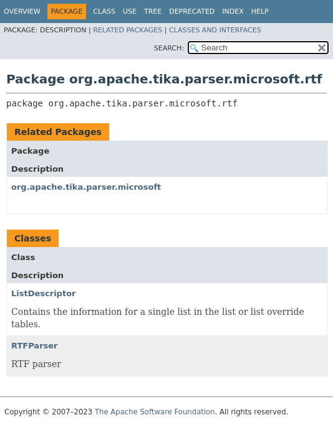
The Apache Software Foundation (155, 412)
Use (130, 11)
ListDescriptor (43, 293)
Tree (153, 11)
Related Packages (127, 30)
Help (260, 11)
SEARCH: (169, 48)
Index (232, 11)
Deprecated (192, 11)
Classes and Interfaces (215, 30)
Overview (22, 11)
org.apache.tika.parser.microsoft (86, 187)
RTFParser (34, 345)
